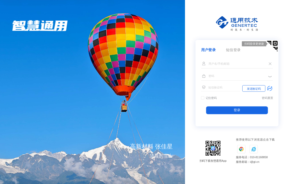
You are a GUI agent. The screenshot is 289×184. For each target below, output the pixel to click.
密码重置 (267, 98)
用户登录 (208, 50)
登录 (237, 110)
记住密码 (211, 98)
